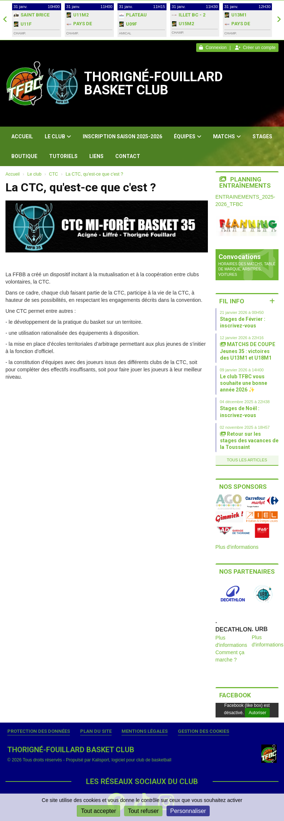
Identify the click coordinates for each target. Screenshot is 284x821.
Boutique (24, 156)
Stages (262, 136)
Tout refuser (143, 811)
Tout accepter (98, 811)
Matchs (227, 136)
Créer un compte (255, 47)
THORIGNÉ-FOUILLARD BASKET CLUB (153, 83)
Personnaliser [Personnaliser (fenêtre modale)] (188, 811)
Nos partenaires (247, 571)
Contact (127, 156)
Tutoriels (63, 156)
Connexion (213, 47)
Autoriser (257, 712)
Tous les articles (247, 460)
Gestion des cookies (203, 731)
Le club (58, 136)
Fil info (231, 301)
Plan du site (96, 731)
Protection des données (38, 731)
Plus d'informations (237, 547)
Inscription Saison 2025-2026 (122, 136)
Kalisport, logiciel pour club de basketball (131, 759)
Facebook (235, 695)
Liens (96, 156)
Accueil (22, 136)
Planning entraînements (245, 182)
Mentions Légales (145, 731)
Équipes (187, 136)
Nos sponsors (243, 486)
